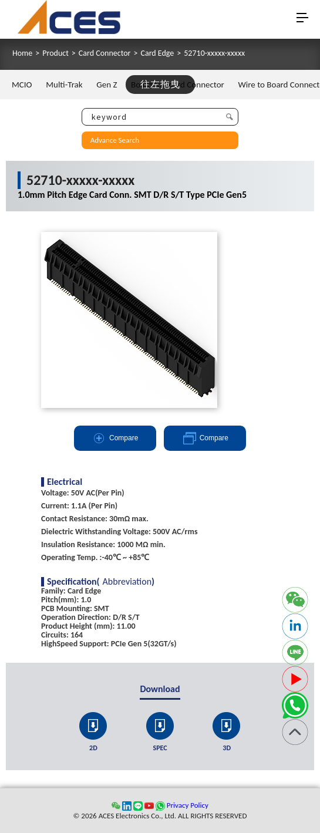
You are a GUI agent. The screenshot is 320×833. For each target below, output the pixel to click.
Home (22, 53)
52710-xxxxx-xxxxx (214, 53)
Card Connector (105, 53)
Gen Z (106, 84)
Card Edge (157, 53)
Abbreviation (127, 581)
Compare (115, 438)
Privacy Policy (187, 805)
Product (55, 53)
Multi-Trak (64, 84)
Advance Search (114, 140)
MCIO (22, 84)
